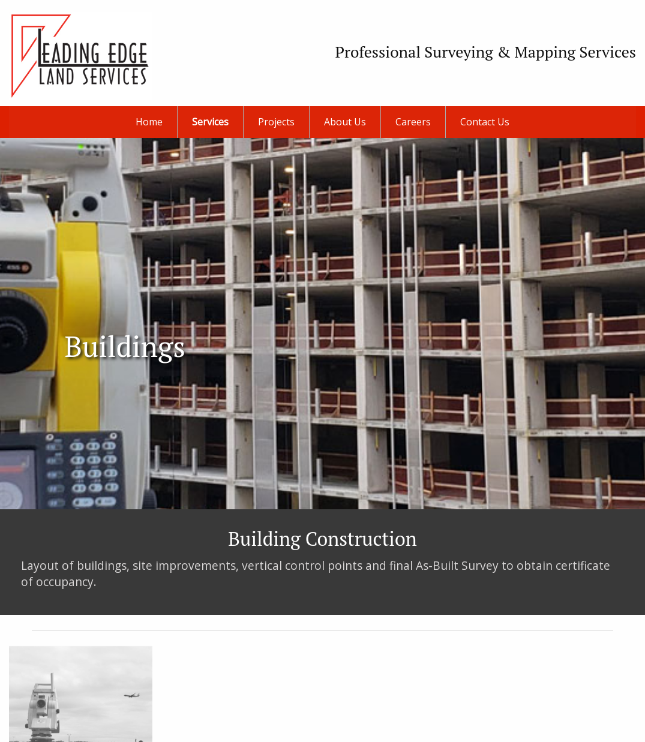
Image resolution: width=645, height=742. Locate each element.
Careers (413, 121)
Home (149, 121)
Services (210, 121)
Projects (276, 121)
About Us (345, 121)
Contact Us (484, 121)
